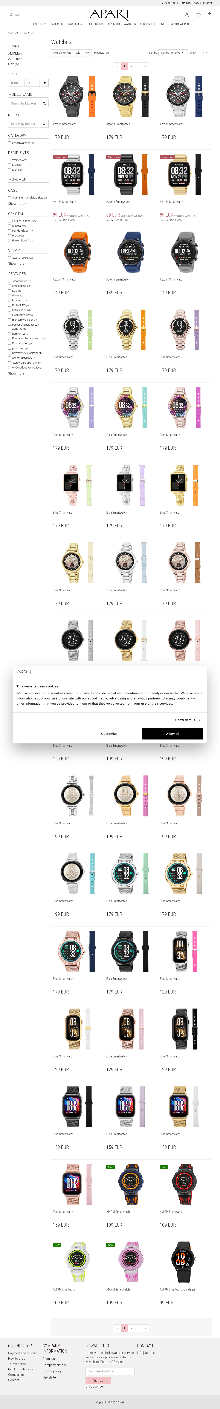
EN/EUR (185, 3)
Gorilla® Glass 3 (24, 221)
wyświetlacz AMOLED (27, 367)
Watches (29, 32)
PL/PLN (207, 3)
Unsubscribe (94, 1386)
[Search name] (23, 103)
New (86, 52)
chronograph (21, 285)
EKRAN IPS (20, 305)
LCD (16, 290)
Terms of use (17, 1364)
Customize (109, 733)
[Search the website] (29, 15)
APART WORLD (180, 24)
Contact (13, 1380)
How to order (17, 1358)
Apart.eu (13, 32)
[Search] (11, 15)
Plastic (18, 235)
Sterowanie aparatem (27, 362)
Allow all (172, 733)
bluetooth (19, 300)
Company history (54, 1365)
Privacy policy (52, 1371)
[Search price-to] (32, 83)
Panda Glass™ (22, 230)
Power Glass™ (22, 240)
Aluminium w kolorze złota (29, 197)
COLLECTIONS (95, 24)
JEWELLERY (39, 24)
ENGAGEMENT (75, 24)
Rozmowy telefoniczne (26, 353)
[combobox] (173, 52)
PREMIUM (114, 24)
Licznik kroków (22, 315)
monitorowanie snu (25, 319)
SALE (164, 24)
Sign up (98, 1380)
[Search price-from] (15, 83)
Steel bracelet (22, 257)
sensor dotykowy (23, 357)
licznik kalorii (21, 310)
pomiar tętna (21, 333)
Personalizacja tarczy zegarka (25, 327)
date (17, 295)
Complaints (16, 1374)
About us (49, 1358)
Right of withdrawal (21, 1369)
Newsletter (50, 1377)
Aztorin (15, 59)
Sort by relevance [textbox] (170, 52)
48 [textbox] (202, 52)
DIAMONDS (56, 24)
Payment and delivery (22, 1353)
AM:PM (15, 53)
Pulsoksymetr (22, 343)
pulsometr (20, 348)
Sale (77, 52)
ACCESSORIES (148, 24)
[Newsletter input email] (110, 1371)
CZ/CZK (196, 3)
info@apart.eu (146, 1352)
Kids (17, 164)
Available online (62, 52)
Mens (17, 169)
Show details (185, 720)
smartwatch (21, 281)
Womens (19, 160)
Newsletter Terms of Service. (105, 1361)
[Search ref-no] (23, 124)
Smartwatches (23, 142)
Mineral (19, 226)
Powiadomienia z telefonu (29, 338)
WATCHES (130, 24)
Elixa (13, 64)
